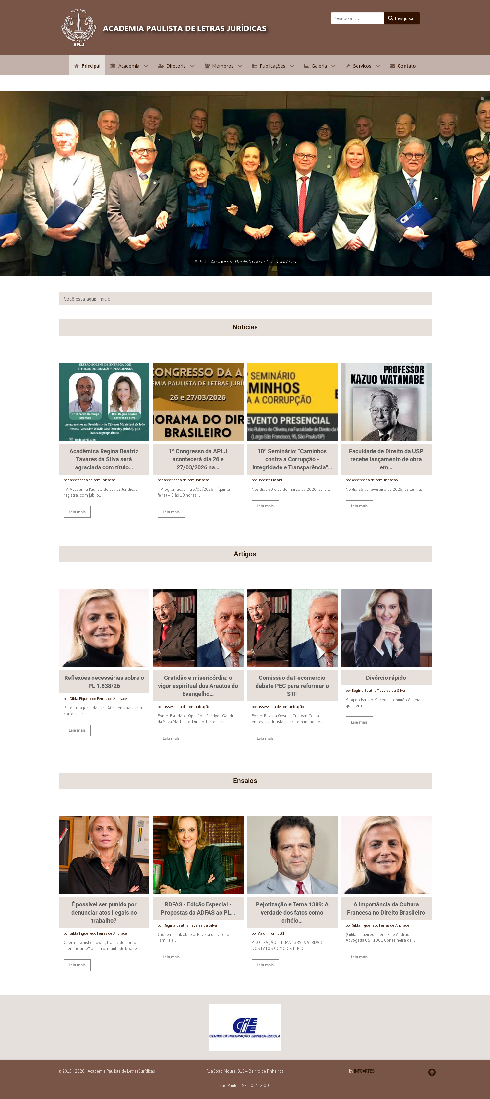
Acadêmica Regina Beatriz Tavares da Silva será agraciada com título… (103, 459)
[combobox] (357, 18)
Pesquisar (401, 18)
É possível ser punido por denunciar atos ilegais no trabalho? (104, 914)
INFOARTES (364, 1073)
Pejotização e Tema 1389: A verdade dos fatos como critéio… (292, 914)
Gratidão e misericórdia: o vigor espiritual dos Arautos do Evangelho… (198, 688)
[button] (245, 1029)
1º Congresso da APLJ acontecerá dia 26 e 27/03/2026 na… (198, 459)
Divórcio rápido (386, 680)
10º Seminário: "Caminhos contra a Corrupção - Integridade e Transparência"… (292, 459)
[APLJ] (166, 27)
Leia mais (77, 511)
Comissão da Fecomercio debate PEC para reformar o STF (292, 688)
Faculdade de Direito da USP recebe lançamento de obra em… (386, 459)
